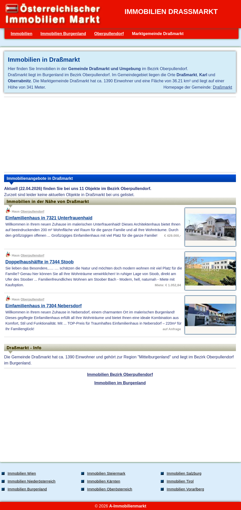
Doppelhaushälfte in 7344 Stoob (39, 261)
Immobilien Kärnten (103, 481)
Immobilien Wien (22, 473)
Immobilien (21, 33)
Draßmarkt (222, 87)
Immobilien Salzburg (184, 473)
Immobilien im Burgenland (120, 382)
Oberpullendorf (109, 33)
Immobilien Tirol (180, 481)
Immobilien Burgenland (63, 33)
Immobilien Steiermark (106, 473)
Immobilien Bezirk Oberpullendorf (120, 374)
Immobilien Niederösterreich (31, 481)
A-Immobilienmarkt (127, 506)
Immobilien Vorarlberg (185, 489)
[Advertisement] (120, 134)
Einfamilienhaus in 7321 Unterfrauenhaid (48, 217)
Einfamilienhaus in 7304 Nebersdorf (43, 305)
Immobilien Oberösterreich (109, 489)
